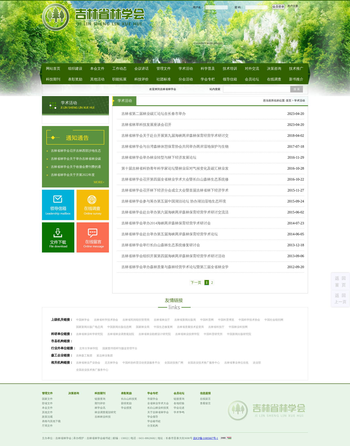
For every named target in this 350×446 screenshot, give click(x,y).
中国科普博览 (226, 319)
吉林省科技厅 (216, 326)
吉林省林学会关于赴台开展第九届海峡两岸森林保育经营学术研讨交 (175, 135)
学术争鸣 (179, 412)
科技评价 (141, 79)
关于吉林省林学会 (158, 412)
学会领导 (152, 416)
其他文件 (47, 412)
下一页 (196, 282)
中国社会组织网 (274, 319)
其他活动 (97, 79)
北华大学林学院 (88, 348)
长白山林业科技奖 (158, 407)
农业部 (257, 362)
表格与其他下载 (51, 421)
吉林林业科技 (103, 416)
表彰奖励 (75, 79)
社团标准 (163, 79)
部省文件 (47, 403)
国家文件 (47, 398)
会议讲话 (141, 68)
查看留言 (205, 403)
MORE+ (99, 182)
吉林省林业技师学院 (187, 334)
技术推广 (296, 68)
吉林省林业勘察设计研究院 (155, 334)
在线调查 (274, 79)
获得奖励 (126, 403)
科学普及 (208, 68)
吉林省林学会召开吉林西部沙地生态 (76, 150)
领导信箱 (230, 79)
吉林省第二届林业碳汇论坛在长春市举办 (153, 114)
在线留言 (205, 398)
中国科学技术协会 (249, 319)
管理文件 (163, 68)
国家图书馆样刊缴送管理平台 (119, 348)
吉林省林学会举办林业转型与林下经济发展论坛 (158, 157)
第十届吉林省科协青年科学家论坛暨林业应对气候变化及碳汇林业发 (175, 168)
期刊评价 (100, 403)
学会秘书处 (154, 421)
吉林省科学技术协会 (106, 319)
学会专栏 (208, 79)
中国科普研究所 (213, 334)
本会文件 (97, 68)
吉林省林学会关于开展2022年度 (73, 175)
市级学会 (152, 398)
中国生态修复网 (163, 326)
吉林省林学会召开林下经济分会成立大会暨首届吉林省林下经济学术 (175, 190)
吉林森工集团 (84, 355)
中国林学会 (83, 319)
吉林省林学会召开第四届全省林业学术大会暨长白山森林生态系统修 (175, 179)
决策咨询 (274, 68)
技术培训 (230, 68)
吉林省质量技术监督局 (190, 326)
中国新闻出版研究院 (239, 334)
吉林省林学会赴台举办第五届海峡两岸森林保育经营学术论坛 (169, 234)
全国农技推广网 (174, 362)
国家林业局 (142, 326)
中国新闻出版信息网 (119, 326)
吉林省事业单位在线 (236, 362)
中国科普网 (207, 319)
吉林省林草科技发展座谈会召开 (146, 124)
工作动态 (119, 68)
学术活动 (186, 68)
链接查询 (100, 398)
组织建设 (75, 68)
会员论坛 (252, 79)
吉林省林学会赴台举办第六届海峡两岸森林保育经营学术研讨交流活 (175, 212)
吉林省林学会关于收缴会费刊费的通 (76, 166)
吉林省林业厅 (162, 319)
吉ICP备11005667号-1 (205, 438)
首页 (288, 100)
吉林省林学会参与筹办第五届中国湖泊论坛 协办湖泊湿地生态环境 (173, 201)
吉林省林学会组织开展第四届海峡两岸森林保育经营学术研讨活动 (173, 256)
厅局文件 (47, 425)
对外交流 (252, 68)
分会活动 (186, 79)
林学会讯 (100, 407)
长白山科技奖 (129, 398)
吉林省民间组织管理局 (136, 319)
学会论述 (179, 407)
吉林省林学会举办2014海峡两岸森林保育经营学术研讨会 (166, 223)
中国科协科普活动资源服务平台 (141, 362)
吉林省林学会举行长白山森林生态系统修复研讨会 (160, 245)
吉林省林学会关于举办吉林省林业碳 (76, 158)
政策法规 (47, 416)
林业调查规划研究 (105, 412)
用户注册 (292, 6)
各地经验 (179, 403)
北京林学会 (111, 362)
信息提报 (205, 393)
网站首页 (53, 68)
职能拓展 (119, 79)
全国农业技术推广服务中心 (204, 362)
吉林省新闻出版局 (185, 319)
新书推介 (296, 79)
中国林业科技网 (238, 326)
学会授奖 (126, 407)
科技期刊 (53, 79)
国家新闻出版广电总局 (89, 326)
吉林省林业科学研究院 (89, 334)
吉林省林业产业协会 (88, 362)
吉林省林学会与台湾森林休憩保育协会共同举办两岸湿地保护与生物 (175, 146)
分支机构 (152, 425)
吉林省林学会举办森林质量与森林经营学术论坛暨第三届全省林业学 (175, 267)
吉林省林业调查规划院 (120, 334)
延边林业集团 (105, 355)
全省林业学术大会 (158, 403)
